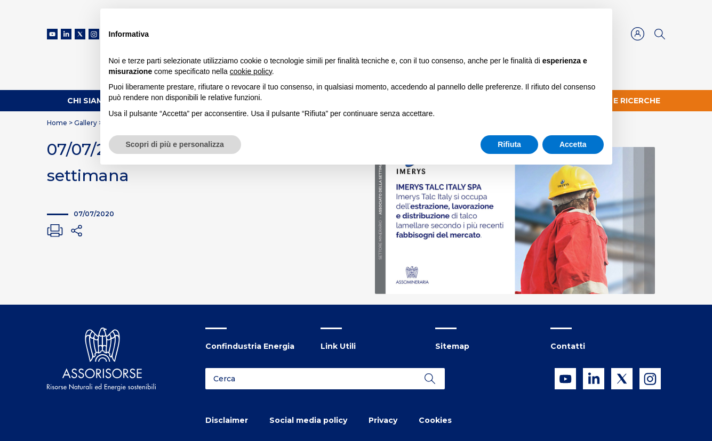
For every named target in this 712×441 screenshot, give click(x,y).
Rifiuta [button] (509, 144)
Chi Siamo (88, 100)
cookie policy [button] (251, 71)
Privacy (383, 420)
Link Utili (338, 346)
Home (57, 123)
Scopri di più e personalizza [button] (175, 144)
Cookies (435, 420)
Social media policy (308, 420)
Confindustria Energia (249, 346)
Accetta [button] (573, 144)
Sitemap (452, 346)
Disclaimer (226, 420)
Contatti (567, 346)
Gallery (85, 123)
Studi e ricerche (623, 100)
